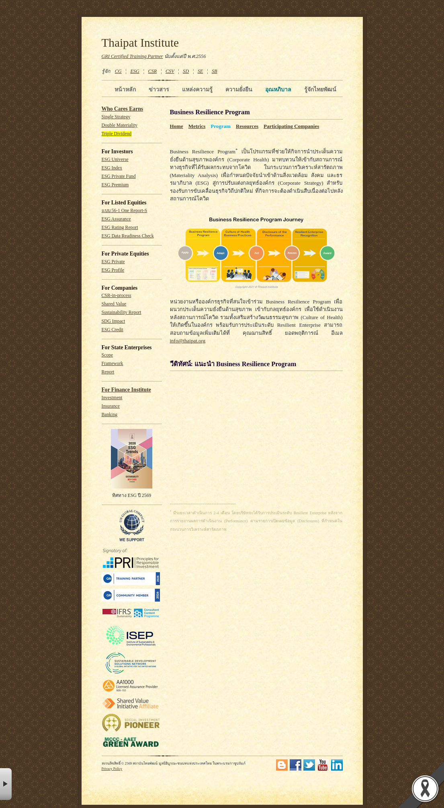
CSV (170, 71)
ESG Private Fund (119, 176)
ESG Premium (115, 185)
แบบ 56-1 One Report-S (124, 210)
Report (108, 372)
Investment (112, 397)
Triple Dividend (117, 133)
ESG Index (112, 168)
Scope (107, 355)
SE (200, 71)
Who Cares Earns (122, 109)
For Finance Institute (126, 390)
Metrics (197, 126)
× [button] (6, 784)
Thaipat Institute (140, 42)
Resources (247, 126)
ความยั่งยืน (238, 89)
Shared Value (114, 304)
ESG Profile (113, 270)
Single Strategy (116, 117)
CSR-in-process (116, 295)
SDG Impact (113, 321)
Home (176, 126)
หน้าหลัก (125, 89)
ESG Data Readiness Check (128, 236)
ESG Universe (115, 159)
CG (118, 71)
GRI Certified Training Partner (132, 56)
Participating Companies (291, 126)
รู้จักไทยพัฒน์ (320, 89)
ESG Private (113, 261)
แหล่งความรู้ (197, 89)
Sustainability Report (121, 312)
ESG (134, 71)
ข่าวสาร (159, 89)
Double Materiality (119, 125)
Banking (110, 414)
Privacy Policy (112, 769)
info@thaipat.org (188, 341)
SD (186, 71)
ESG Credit (112, 329)
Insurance (111, 406)
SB (214, 71)
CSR (152, 71)
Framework (112, 363)
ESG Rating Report (120, 227)
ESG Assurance (116, 219)
